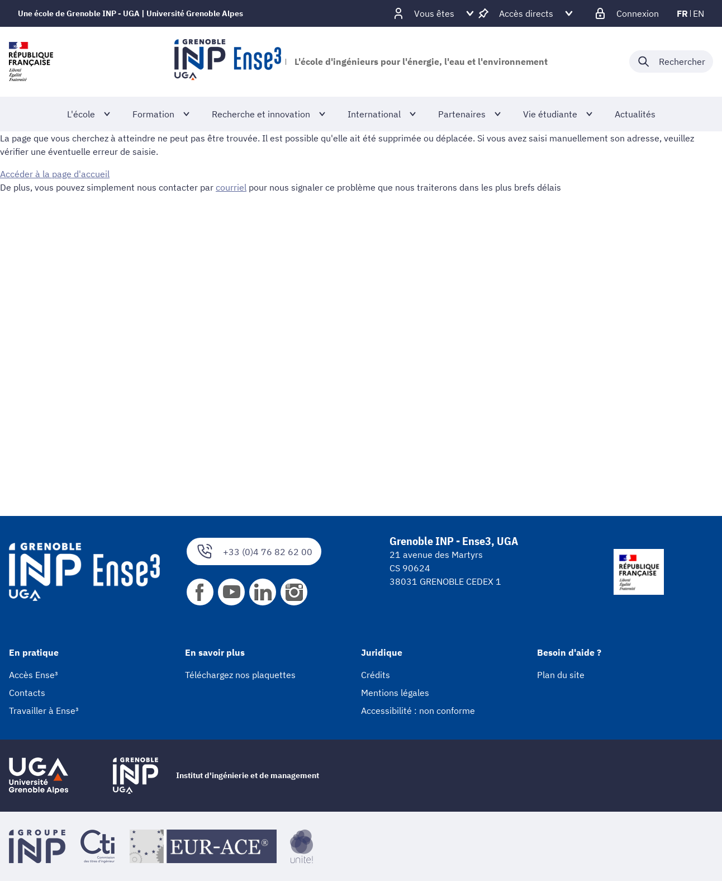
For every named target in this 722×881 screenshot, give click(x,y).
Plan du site (561, 674)
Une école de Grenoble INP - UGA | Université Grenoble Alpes (130, 13)
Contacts (27, 692)
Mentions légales (395, 692)
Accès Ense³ (33, 674)
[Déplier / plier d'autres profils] (434, 13)
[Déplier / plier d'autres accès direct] (526, 13)
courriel (231, 187)
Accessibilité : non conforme (418, 710)
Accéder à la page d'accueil (55, 173)
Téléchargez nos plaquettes (240, 674)
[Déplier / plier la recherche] (671, 61)
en (698, 13)
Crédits (375, 674)
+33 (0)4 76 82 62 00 (254, 551)
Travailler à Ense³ (44, 710)
